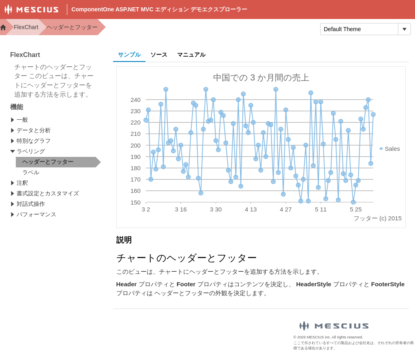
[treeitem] (58, 162)
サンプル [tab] (129, 54)
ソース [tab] (158, 54)
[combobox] (359, 29)
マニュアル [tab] (191, 54)
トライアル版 (286, 28)
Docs (201, 28)
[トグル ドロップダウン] (404, 29)
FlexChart (26, 27)
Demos (168, 28)
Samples (237, 28)
